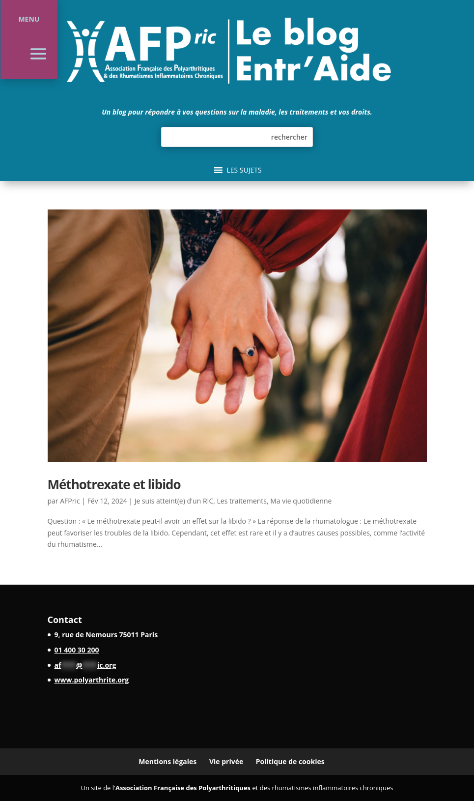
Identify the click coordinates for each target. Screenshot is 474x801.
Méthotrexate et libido (114, 484)
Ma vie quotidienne (301, 500)
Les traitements (242, 500)
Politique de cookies (290, 761)
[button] (243, 170)
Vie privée (226, 761)
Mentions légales (167, 761)
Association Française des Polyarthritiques (183, 787)
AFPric (70, 500)
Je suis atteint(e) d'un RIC (174, 500)
